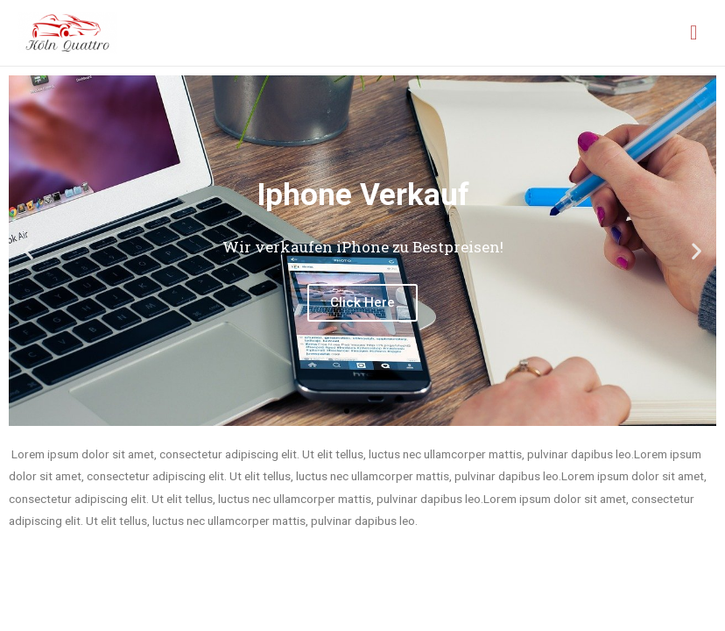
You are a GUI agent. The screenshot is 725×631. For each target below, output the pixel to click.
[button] (346, 411)
